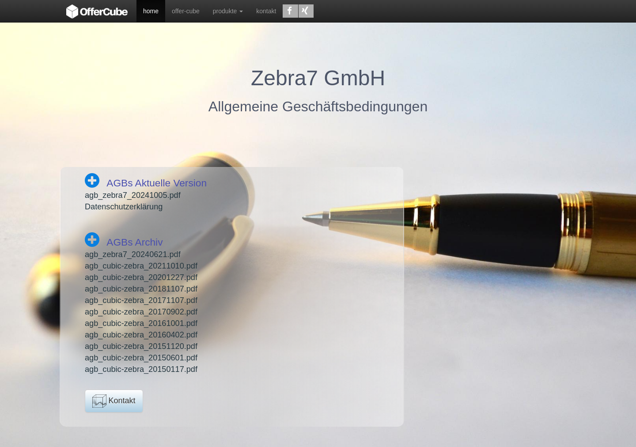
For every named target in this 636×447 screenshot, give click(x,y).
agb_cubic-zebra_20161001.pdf (141, 323)
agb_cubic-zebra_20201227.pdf (141, 277)
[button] (290, 11)
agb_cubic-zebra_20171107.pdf (141, 300)
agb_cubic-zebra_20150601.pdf (141, 357)
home (151, 11)
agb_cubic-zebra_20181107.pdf (141, 288)
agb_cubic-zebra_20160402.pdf (141, 334)
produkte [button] (228, 11)
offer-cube (186, 11)
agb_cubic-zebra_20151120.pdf (141, 346)
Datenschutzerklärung (124, 206)
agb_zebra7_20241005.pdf (133, 195)
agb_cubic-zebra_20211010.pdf (141, 265)
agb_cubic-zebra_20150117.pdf (141, 369)
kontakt (266, 11)
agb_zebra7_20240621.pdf (133, 254)
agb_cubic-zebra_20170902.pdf (141, 311)
